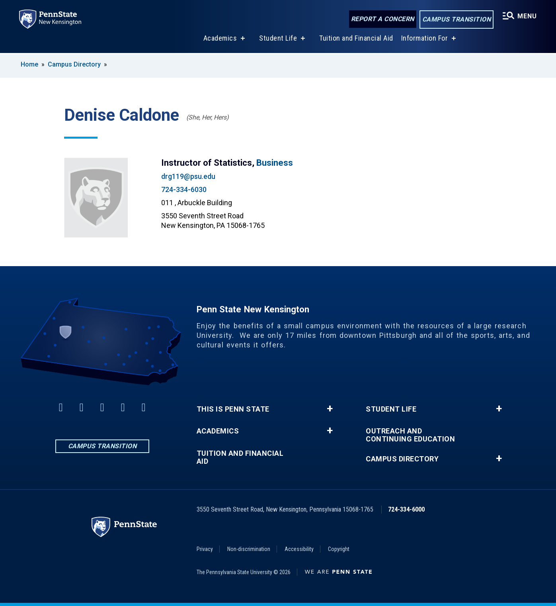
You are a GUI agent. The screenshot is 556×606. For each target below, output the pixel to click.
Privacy (205, 549)
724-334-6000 (406, 509)
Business (274, 163)
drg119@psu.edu (188, 176)
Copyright (338, 549)
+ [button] (330, 408)
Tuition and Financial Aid (356, 39)
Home (29, 64)
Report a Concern (382, 19)
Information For (424, 39)
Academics (220, 39)
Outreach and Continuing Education (410, 435)
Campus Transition (456, 19)
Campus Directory (74, 64)
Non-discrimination (248, 549)
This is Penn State (233, 409)
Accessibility (299, 549)
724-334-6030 (184, 189)
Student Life (278, 39)
